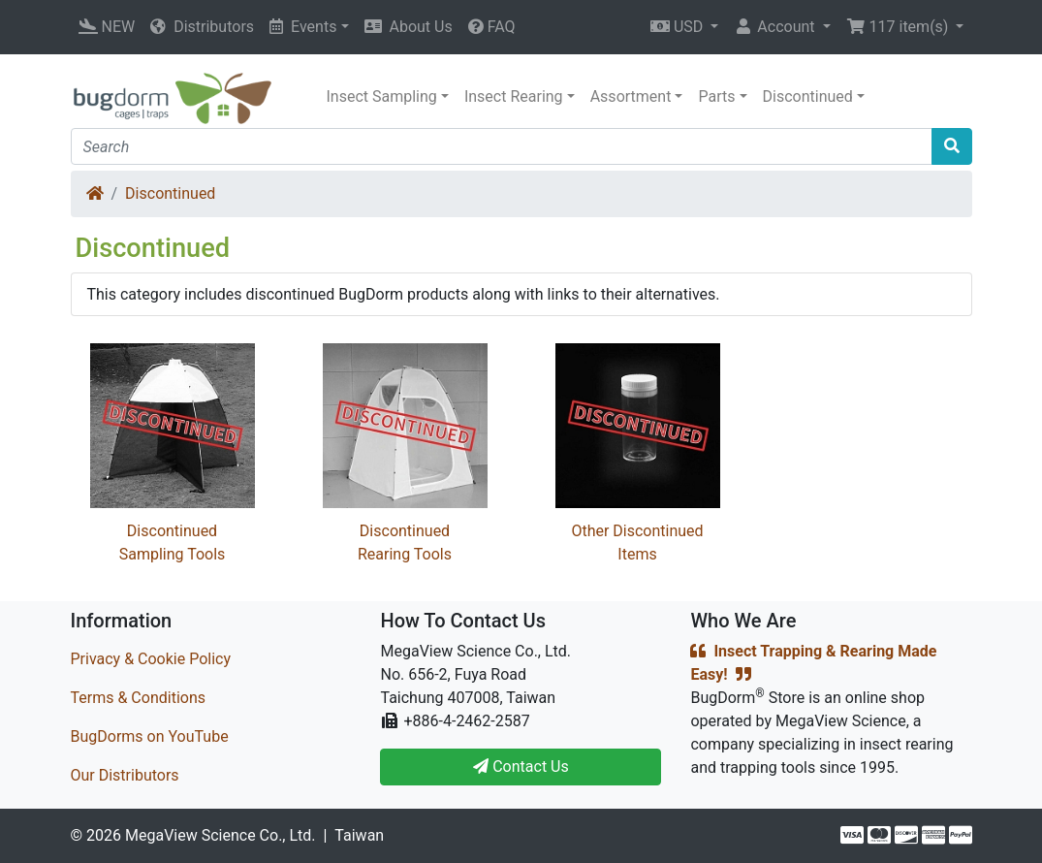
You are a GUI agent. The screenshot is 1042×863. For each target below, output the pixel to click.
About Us (408, 26)
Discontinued (170, 193)
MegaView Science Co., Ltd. (220, 835)
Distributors (202, 26)
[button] (684, 27)
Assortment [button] (631, 96)
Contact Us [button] (521, 766)
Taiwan (359, 835)
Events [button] (302, 26)
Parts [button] (716, 96)
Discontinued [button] (808, 96)
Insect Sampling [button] (382, 96)
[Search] (501, 146)
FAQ (492, 26)
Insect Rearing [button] (513, 96)
